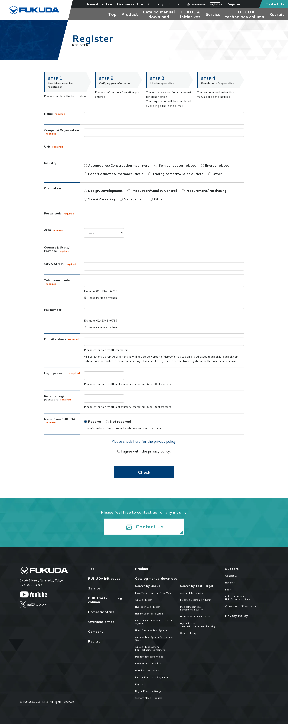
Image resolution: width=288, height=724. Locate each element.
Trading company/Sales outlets (175, 173)
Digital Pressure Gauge (148, 691)
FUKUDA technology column (105, 600)
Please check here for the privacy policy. (144, 441)
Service (212, 14)
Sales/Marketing (99, 199)
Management (132, 199)
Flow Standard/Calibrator (149, 663)
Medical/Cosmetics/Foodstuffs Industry (191, 608)
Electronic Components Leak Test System (154, 622)
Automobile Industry (191, 593)
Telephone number (58, 282)
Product (129, 14)
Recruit (276, 14)
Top (112, 14)
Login (249, 4)
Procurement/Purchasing (204, 190)
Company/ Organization (61, 132)
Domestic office (98, 4)
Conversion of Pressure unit (241, 606)
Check (144, 472)
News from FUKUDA (59, 420)
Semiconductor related (175, 165)
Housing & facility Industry (195, 616)
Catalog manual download (156, 578)
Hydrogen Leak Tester (147, 606)
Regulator (140, 684)
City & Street (60, 264)
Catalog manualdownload (159, 14)
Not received (118, 421)
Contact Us (274, 4)
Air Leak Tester (143, 599)
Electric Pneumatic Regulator (151, 677)
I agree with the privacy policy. (144, 451)
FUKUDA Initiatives (104, 578)
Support (175, 4)
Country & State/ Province (56, 249)
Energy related (215, 165)
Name (54, 114)
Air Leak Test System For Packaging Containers (150, 648)
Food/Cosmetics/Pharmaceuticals (113, 173)
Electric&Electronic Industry (195, 599)
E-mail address (61, 339)
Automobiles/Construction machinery (117, 165)
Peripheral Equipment (147, 670)
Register (233, 4)
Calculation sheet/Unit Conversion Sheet (238, 598)
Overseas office (130, 4)
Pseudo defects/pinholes (149, 656)
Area (53, 230)
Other (215, 173)
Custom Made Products (148, 698)
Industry (50, 163)
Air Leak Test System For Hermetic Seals (155, 639)
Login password (62, 373)
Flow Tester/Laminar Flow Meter (154, 593)
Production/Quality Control (152, 190)
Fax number (52, 310)
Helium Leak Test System (149, 613)
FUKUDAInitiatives (190, 14)
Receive (92, 421)
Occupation (52, 188)
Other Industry (188, 633)
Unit (53, 147)
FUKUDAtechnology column (244, 14)
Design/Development (103, 190)
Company (155, 4)
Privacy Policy (236, 615)
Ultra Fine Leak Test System (151, 630)
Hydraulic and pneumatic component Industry (197, 625)
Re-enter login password (57, 397)
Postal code (59, 213)
